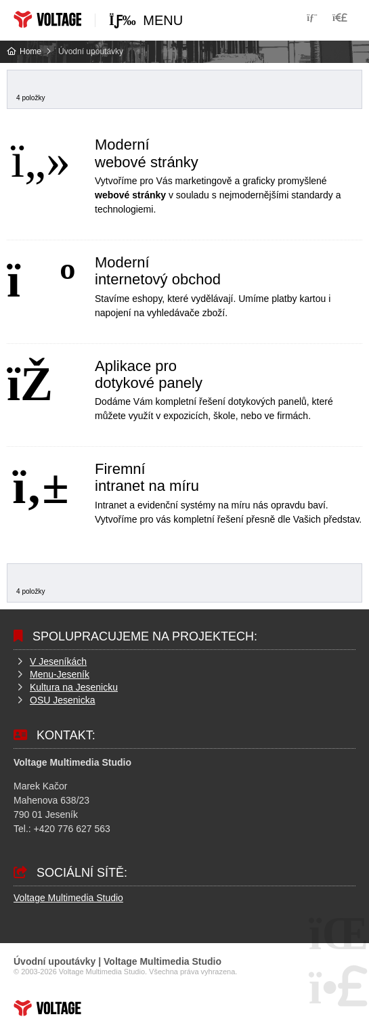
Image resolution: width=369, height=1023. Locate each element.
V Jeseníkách (58, 661)
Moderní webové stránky (146, 153)
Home (47, 19)
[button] (340, 17)
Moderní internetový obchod (158, 271)
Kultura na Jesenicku (74, 687)
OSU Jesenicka (62, 700)
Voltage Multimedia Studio (68, 897)
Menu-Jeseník (59, 674)
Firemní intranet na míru (147, 477)
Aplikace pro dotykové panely (148, 374)
